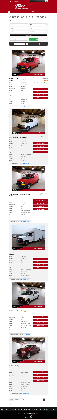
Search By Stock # (34, 39)
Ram (10, 404)
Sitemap (37, 413)
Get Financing (40, 92)
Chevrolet (11, 403)
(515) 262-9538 (27, 334)
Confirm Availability (40, 89)
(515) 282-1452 (25, 106)
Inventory (7, 409)
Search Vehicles (28, 35)
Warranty (41, 409)
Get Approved (27, 409)
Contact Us (54, 409)
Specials (20, 409)
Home (2, 409)
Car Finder (14, 409)
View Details (40, 97)
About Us (47, 409)
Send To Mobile (40, 94)
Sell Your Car (34, 409)
